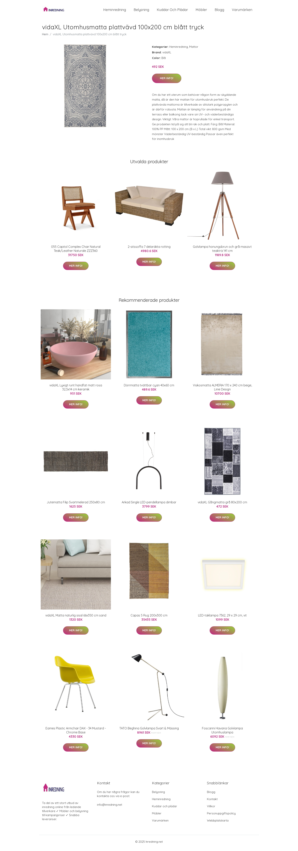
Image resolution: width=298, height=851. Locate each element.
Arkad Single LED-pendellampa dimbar (149, 505)
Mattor (193, 49)
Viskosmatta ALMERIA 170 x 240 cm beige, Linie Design (222, 390)
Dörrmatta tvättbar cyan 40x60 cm (149, 388)
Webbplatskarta (218, 823)
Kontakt (212, 802)
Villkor (211, 809)
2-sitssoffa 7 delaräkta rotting (149, 249)
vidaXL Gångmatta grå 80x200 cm (222, 505)
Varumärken (242, 11)
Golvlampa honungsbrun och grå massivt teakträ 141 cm (222, 251)
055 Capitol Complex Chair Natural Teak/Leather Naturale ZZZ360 (75, 251)
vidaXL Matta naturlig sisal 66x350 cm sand (75, 618)
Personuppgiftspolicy (221, 816)
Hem (45, 37)
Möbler (201, 11)
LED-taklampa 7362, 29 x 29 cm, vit (222, 618)
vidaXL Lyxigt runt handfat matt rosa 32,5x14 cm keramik (75, 390)
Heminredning (114, 11)
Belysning (141, 11)
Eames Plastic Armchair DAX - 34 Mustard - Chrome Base (76, 733)
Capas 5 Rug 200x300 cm (149, 618)
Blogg (219, 11)
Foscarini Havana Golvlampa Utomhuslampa (222, 733)
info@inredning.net (109, 807)
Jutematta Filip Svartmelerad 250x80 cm (76, 505)
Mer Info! (166, 81)
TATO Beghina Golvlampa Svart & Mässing (149, 731)
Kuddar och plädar (172, 11)
